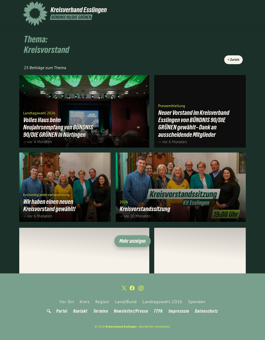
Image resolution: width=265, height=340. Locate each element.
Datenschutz (206, 311)
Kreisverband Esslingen (121, 327)
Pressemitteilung (171, 105)
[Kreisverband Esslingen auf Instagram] (240, 5)
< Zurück (233, 59)
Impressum (179, 311)
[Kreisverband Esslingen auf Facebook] (234, 5)
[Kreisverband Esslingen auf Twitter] (229, 5)
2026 (124, 201)
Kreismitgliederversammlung (46, 194)
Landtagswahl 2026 (39, 113)
